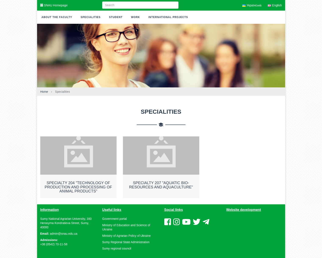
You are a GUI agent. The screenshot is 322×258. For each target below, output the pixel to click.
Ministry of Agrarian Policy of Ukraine (126, 235)
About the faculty (57, 17)
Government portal (114, 218)
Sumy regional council (116, 248)
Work (135, 17)
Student (116, 17)
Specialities (90, 17)
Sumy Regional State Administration (125, 242)
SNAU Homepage (54, 5)
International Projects (168, 17)
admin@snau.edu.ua (63, 233)
